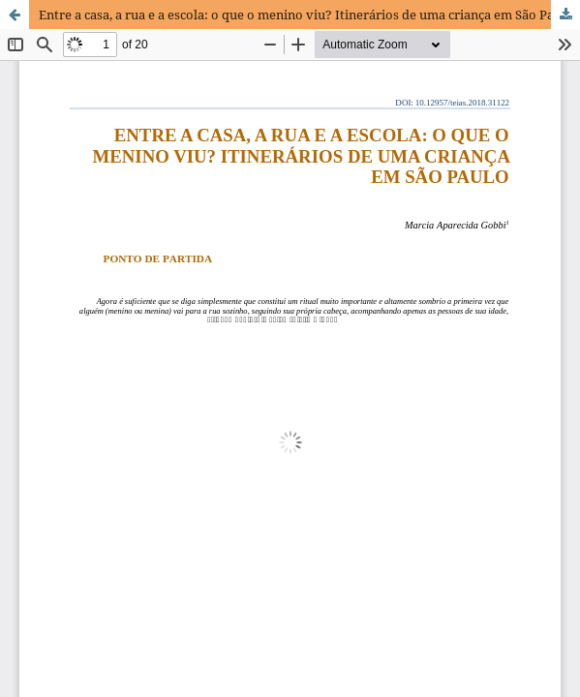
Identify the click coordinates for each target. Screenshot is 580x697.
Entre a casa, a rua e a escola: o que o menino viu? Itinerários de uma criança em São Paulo (306, 14)
